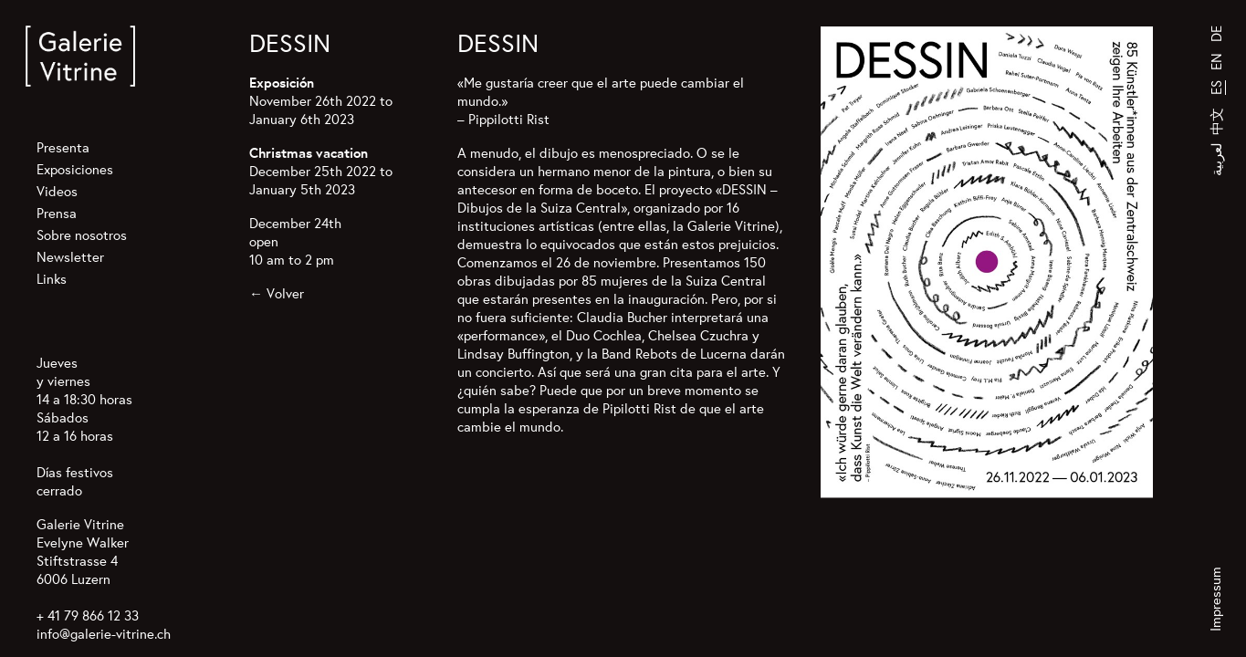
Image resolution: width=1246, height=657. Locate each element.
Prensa (57, 213)
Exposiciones (75, 169)
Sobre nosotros (82, 235)
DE (1216, 34)
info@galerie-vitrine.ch (104, 633)
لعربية (1216, 159)
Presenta (63, 147)
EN (1216, 61)
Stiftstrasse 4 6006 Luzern (77, 570)
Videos (57, 191)
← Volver (276, 293)
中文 (1216, 121)
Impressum (1215, 599)
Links (52, 278)
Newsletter (70, 257)
